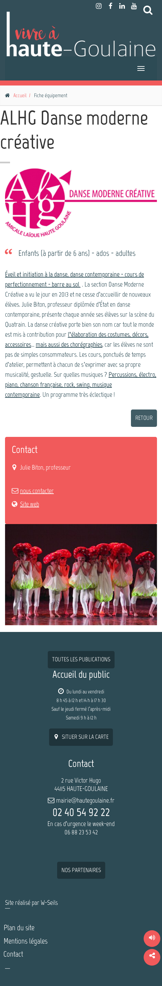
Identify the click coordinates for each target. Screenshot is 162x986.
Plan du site (19, 927)
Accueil (19, 95)
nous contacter (37, 491)
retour (144, 418)
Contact (13, 954)
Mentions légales (25, 941)
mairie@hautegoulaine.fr (85, 800)
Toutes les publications (81, 659)
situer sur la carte (81, 737)
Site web (29, 504)
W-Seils (49, 902)
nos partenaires (81, 870)
